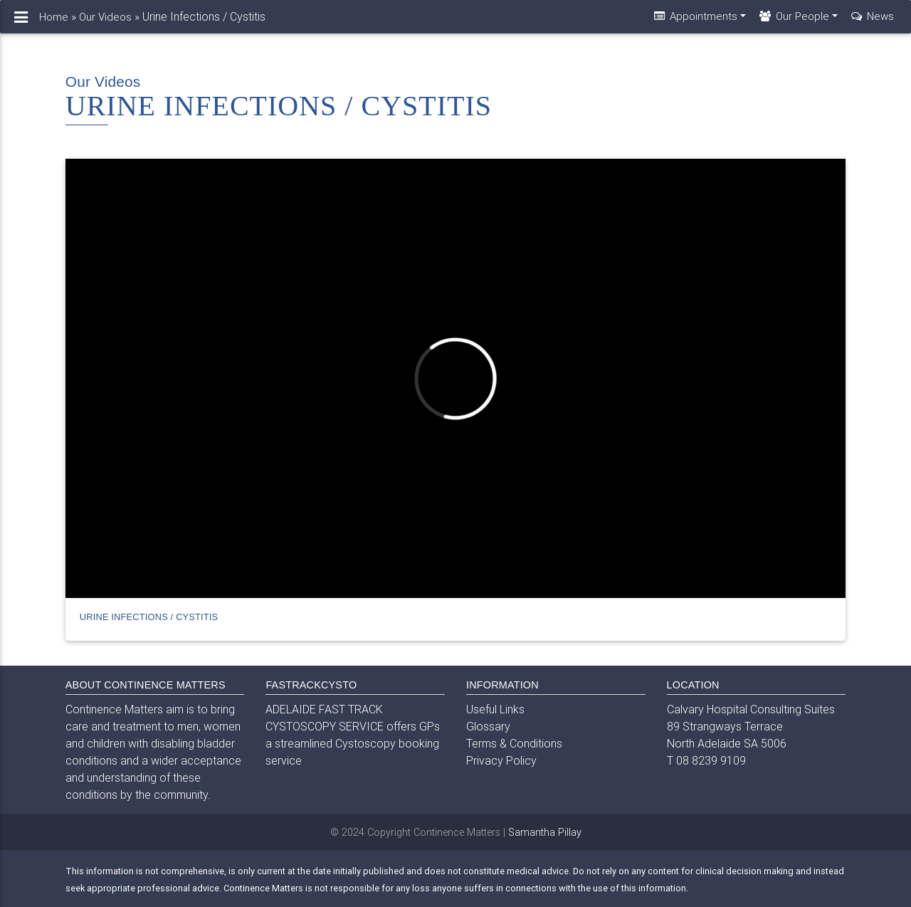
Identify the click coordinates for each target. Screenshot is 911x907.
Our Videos (105, 22)
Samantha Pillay (544, 832)
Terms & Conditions (514, 743)
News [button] (871, 21)
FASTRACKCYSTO (311, 685)
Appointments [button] (694, 21)
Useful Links (495, 709)
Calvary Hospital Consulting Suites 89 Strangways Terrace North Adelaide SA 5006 (751, 726)
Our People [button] (793, 21)
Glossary (488, 726)
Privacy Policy (501, 760)
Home (53, 22)
